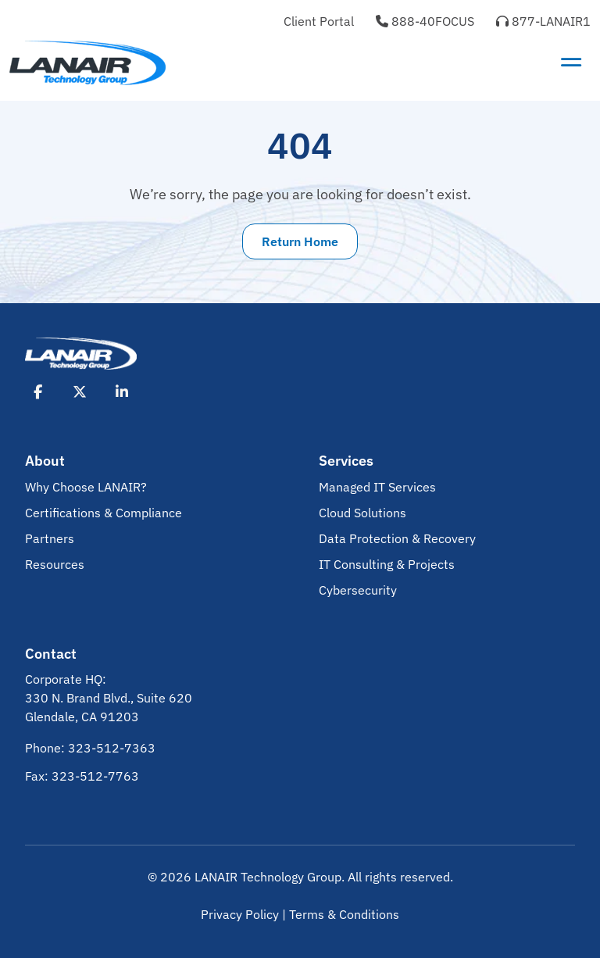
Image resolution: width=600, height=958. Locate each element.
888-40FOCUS (425, 21)
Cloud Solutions (362, 512)
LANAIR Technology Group (268, 877)
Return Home (300, 241)
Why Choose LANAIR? (86, 487)
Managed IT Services (377, 487)
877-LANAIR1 (543, 21)
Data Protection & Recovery (397, 538)
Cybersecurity (358, 590)
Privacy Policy (240, 914)
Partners (49, 538)
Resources (54, 564)
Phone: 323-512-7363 (90, 748)
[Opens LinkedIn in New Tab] (121, 391)
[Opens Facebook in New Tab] (37, 391)
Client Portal (319, 21)
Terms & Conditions (344, 914)
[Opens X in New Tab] (79, 391)
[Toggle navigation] (571, 62)
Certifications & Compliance (103, 512)
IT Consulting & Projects (387, 564)
